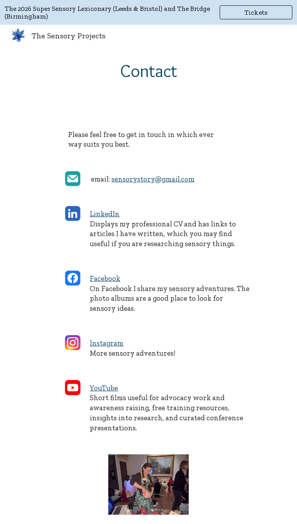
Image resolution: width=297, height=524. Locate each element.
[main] (148, 71)
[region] (148, 12)
